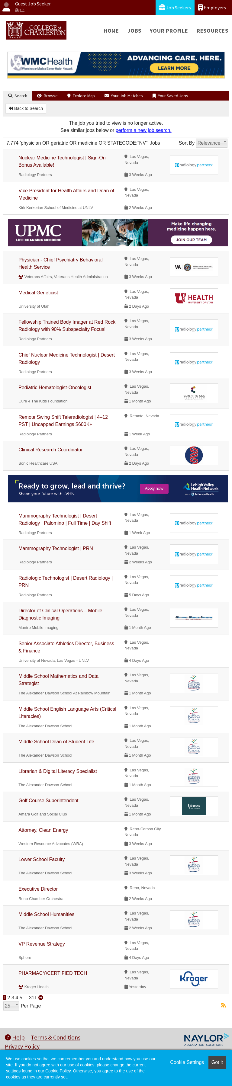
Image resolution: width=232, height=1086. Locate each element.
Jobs (134, 30)
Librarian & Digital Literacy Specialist (57, 771)
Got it (217, 1062)
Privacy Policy (22, 1046)
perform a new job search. (144, 130)
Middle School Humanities (46, 914)
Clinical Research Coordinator (50, 449)
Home (111, 30)
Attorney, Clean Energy (43, 830)
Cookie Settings (187, 1062)
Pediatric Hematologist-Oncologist (54, 387)
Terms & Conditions (55, 1037)
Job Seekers (175, 7)
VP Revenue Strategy (41, 944)
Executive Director (38, 889)
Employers (212, 7)
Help (15, 1037)
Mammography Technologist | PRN (55, 548)
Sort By (187, 143)
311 (33, 997)
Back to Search (26, 108)
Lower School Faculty (41, 859)
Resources (212, 30)
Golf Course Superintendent (48, 800)
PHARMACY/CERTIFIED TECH (52, 973)
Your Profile (169, 30)
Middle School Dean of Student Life (56, 741)
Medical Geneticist (38, 292)
